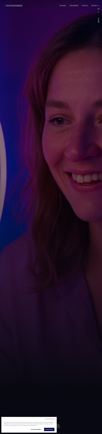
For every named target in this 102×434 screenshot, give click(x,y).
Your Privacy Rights (36, 429)
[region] (29, 425)
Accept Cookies (49, 429)
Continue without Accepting (50, 418)
